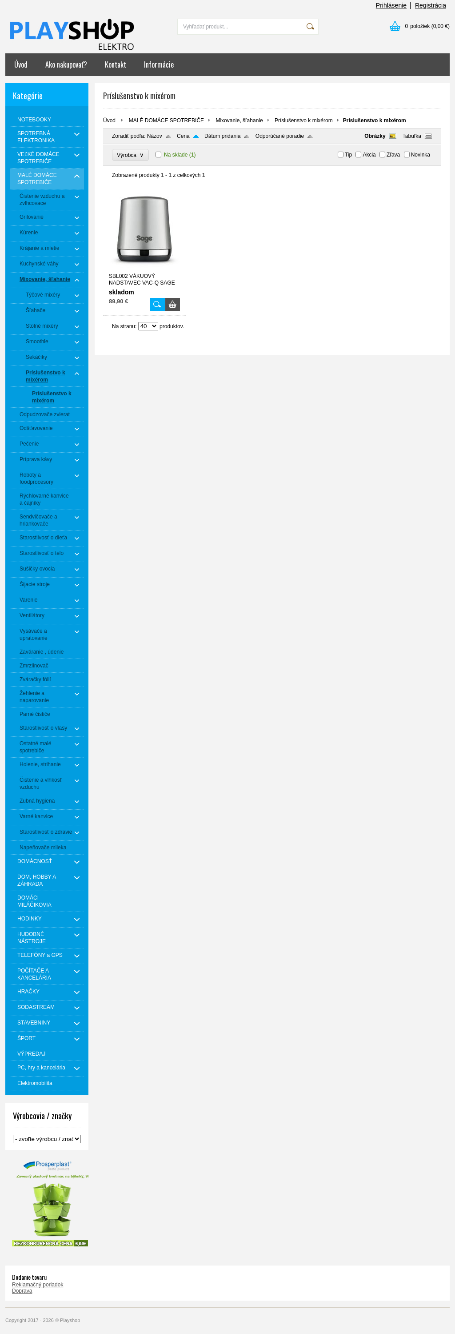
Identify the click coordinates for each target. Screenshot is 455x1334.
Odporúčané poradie (279, 136)
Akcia (369, 155)
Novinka (420, 155)
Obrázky (374, 136)
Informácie (159, 64)
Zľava (393, 155)
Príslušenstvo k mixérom (304, 120)
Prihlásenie (391, 5)
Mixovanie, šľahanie (239, 120)
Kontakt (115, 64)
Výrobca (130, 155)
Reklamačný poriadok (37, 1285)
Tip (348, 155)
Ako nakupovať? (66, 64)
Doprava (22, 1291)
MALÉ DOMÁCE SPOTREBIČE (166, 120)
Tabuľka (412, 136)
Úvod (21, 64)
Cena (183, 136)
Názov (154, 136)
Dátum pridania (222, 136)
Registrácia (430, 5)
